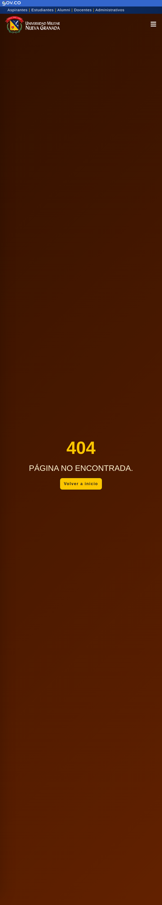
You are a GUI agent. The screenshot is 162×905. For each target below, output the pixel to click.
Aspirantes (17, 10)
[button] (153, 24)
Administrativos (110, 10)
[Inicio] (32, 25)
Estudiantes (42, 10)
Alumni (63, 10)
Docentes (83, 10)
